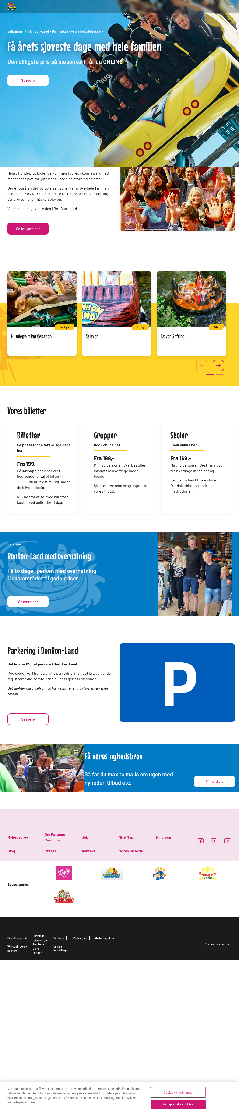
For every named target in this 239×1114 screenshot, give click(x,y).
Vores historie (131, 1004)
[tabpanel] (42, 467)
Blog (11, 1004)
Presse (50, 1004)
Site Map (126, 991)
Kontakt (88, 1004)
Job (85, 991)
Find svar (163, 991)
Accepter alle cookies (178, 1104)
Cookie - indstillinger (178, 1092)
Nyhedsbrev (17, 991)
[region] (119, 1098)
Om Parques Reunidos (55, 991)
